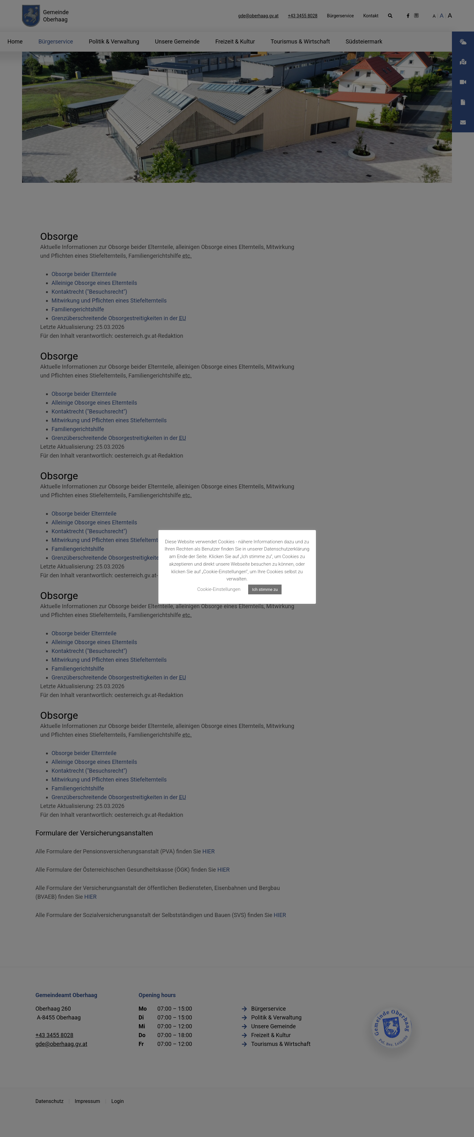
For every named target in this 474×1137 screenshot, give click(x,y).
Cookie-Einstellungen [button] (218, 589)
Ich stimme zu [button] (264, 589)
